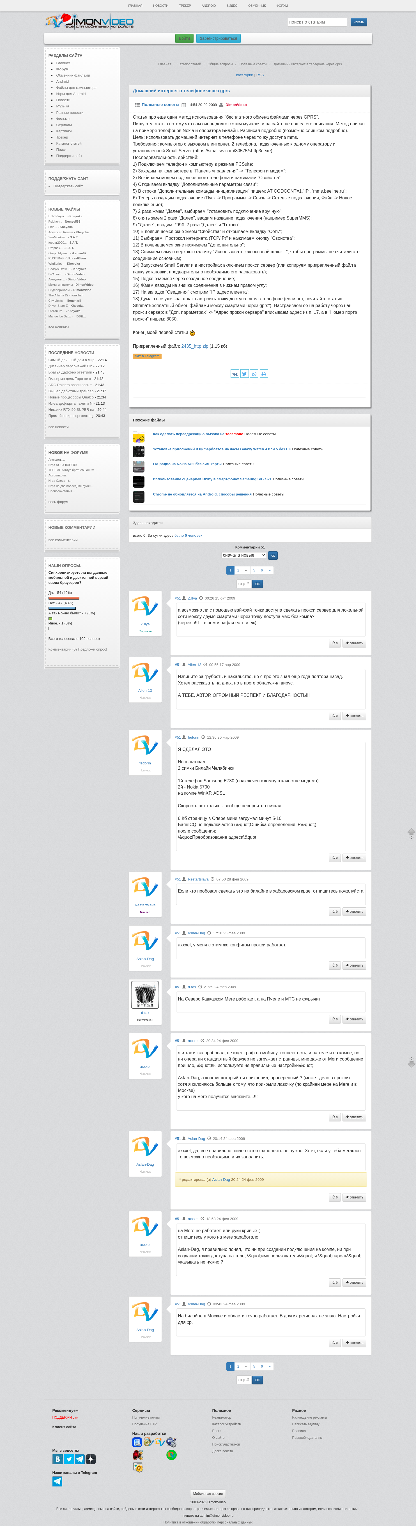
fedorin (145, 763)
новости (84, 353)
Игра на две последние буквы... (71, 486)
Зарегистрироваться (218, 38)
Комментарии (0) (63, 649)
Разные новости (70, 112)
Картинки (64, 131)
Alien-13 (145, 690)
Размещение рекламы (309, 1417)
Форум (282, 5)
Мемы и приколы (61, 284)
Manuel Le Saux (60, 316)
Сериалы (64, 125)
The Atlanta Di (58, 295)
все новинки (59, 327)
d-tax (145, 1013)
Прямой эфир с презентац (71, 416)
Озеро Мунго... (59, 253)
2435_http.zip (194, 346)
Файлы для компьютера (76, 88)
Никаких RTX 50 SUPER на (71, 409)
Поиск (61, 149)
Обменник (257, 5)
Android (209, 5)
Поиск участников (226, 1444)
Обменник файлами (73, 75)
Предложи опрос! (92, 649)
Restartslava (145, 905)
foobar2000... (58, 242)
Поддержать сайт (68, 178)
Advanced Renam (61, 232)
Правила (299, 1431)
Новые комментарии (72, 527)
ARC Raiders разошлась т (70, 385)
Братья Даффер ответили (71, 372)
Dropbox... (56, 248)
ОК (257, 584)
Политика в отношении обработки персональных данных (208, 1522)
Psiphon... (55, 221)
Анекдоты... (57, 279)
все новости (59, 427)
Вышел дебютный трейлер (72, 391)
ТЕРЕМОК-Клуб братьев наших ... (73, 470)
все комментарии (63, 540)
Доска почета (222, 1451)
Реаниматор (221, 1417)
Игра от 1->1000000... (64, 465)
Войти (184, 38)
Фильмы (63, 119)
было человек (188, 535)
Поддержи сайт (69, 156)
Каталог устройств (226, 1424)
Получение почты (146, 1417)
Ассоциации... (58, 475)
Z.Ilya (145, 624)
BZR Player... (58, 216)
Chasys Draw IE (60, 269)
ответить (355, 643)
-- (246, 570)
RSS (260, 75)
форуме (79, 452)
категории (244, 75)
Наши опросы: (65, 565)
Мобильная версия (208, 1494)
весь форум (58, 502)
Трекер (185, 5)
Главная (135, 5)
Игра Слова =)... (60, 480)
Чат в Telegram (147, 356)
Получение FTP (144, 1424)
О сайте (218, 1438)
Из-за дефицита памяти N (71, 403)
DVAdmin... (56, 274)
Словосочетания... (62, 491)
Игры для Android (71, 94)
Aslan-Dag (145, 959)
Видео (232, 5)
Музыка (62, 106)
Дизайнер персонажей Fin (70, 366)
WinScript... (56, 263)
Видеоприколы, (60, 290)
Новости (160, 5)
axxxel (145, 1066)
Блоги (217, 1431)
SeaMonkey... (58, 237)
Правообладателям (307, 1438)
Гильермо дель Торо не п (70, 379)
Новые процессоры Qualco (71, 397)
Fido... (53, 227)
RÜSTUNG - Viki (60, 258)
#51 (178, 598)
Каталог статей (69, 143)
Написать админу (306, 1424)
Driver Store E (58, 305)
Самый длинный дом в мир (72, 360)
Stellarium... (57, 311)
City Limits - (57, 300)
